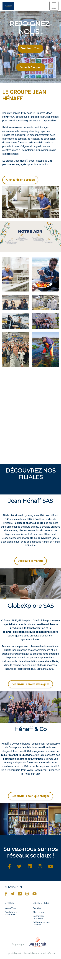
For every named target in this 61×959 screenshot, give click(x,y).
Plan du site (39, 912)
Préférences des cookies (41, 923)
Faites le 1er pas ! (31, 67)
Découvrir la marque (30, 560)
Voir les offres (30, 48)
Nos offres (10, 908)
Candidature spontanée (11, 913)
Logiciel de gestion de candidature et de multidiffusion (30, 953)
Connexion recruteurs (38, 917)
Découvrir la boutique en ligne (31, 796)
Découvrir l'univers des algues (30, 684)
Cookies (37, 908)
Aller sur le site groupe (20, 179)
